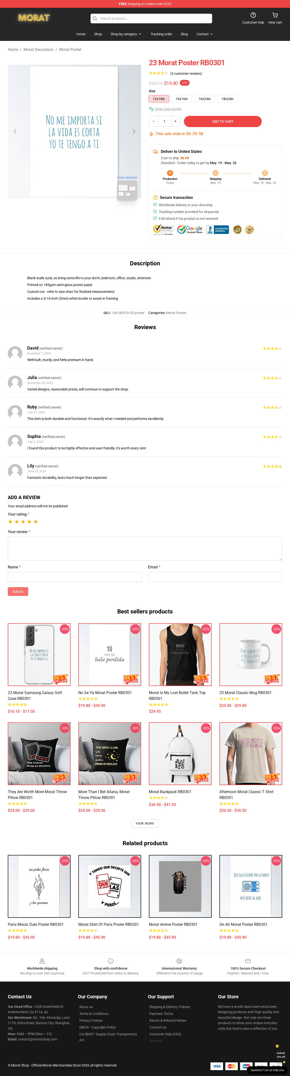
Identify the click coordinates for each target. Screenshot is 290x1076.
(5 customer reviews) (186, 73)
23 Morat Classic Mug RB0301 (245, 692)
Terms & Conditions (94, 1014)
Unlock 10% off (281, 1055)
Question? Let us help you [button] (267, 1070)
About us (86, 1007)
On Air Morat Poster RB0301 (243, 924)
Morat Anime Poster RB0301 (173, 924)
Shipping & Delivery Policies (169, 1007)
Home (13, 49)
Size (152, 91)
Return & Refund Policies (167, 1020)
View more (145, 823)
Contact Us (157, 1027)
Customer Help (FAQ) (165, 1034)
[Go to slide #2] (87, 215)
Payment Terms (161, 1014)
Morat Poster (70, 49)
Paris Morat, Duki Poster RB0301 (36, 924)
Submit (18, 592)
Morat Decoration (39, 49)
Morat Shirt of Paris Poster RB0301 (108, 924)
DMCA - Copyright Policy (97, 1027)
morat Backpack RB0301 (170, 791)
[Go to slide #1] (61, 215)
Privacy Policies (91, 1020)
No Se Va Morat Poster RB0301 (105, 692)
